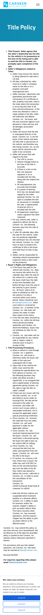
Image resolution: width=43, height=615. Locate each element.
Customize (21, 604)
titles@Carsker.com (23, 302)
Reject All (21, 610)
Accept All (21, 598)
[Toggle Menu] (37, 5)
